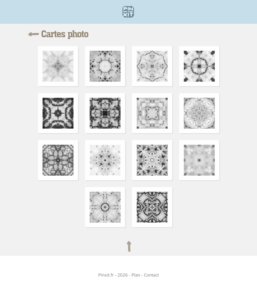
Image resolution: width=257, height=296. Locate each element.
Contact (151, 275)
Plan (136, 275)
